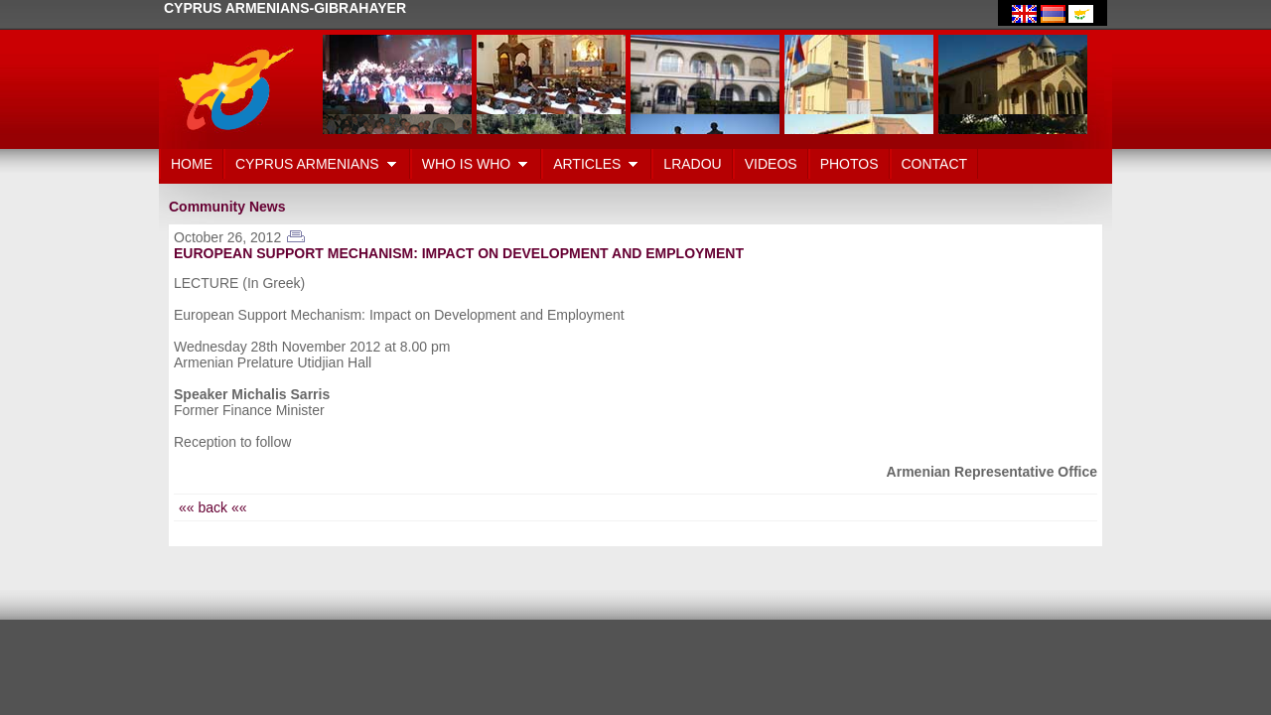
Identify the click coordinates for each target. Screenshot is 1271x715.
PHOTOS (849, 164)
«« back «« (213, 507)
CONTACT (935, 164)
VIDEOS (771, 164)
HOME (191, 164)
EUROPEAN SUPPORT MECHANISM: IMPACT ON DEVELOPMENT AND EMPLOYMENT (459, 253)
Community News (227, 206)
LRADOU (692, 164)
